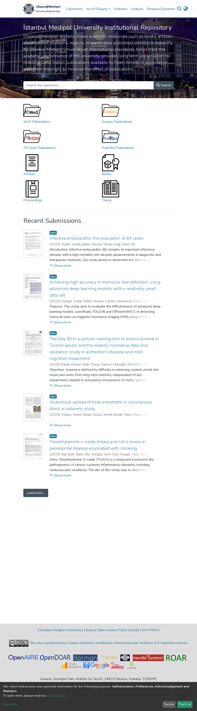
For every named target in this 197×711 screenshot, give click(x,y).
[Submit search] (179, 9)
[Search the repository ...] (88, 85)
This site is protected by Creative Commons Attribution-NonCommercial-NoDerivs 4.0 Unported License (107, 643)
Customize (10, 704)
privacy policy (56, 696)
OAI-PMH (149, 630)
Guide (134, 630)
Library (89, 630)
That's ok (184, 704)
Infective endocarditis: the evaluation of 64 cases (97, 238)
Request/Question (161, 9)
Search (163, 85)
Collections (74, 9)
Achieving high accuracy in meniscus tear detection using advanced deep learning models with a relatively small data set (105, 288)
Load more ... (35, 493)
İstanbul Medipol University (60, 630)
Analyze (137, 9)
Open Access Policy (112, 630)
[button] (185, 9)
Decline (169, 704)
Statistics (120, 9)
